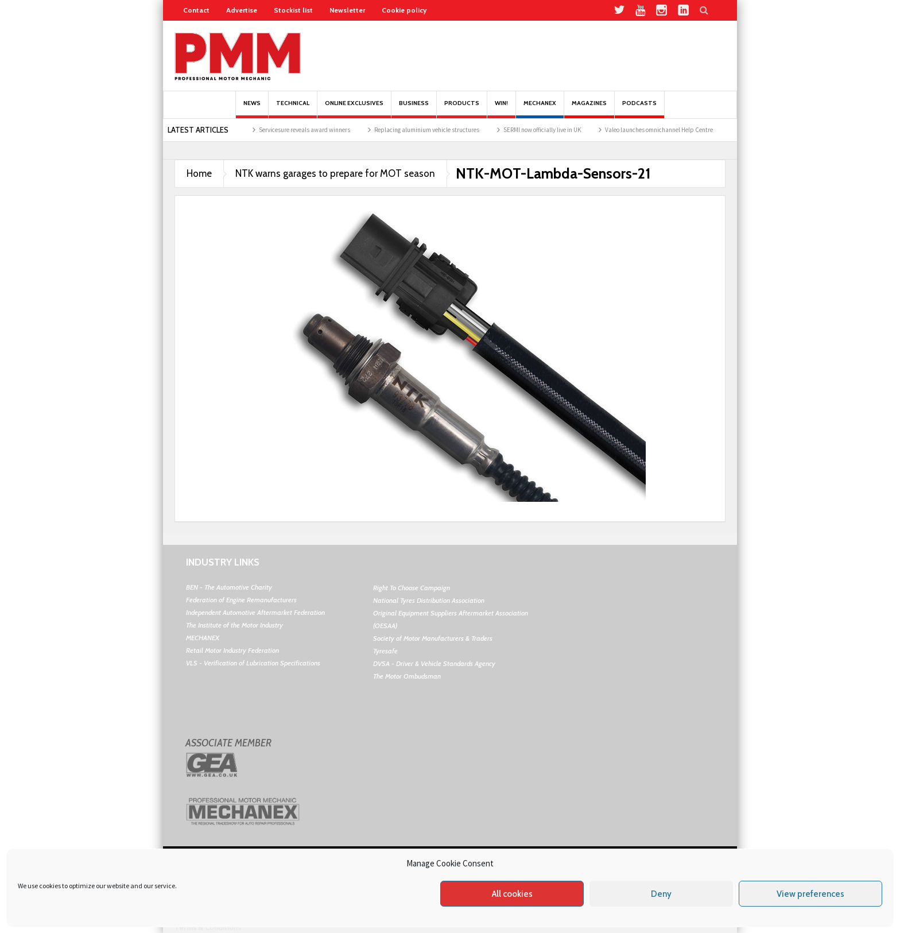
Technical (293, 108)
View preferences (810, 894)
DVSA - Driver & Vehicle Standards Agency (434, 663)
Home (199, 173)
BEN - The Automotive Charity (229, 587)
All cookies (512, 894)
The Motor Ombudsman (407, 676)
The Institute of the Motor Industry (234, 625)
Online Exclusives (354, 108)
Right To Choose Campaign (411, 587)
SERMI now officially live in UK (553, 130)
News (252, 108)
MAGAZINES (589, 108)
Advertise (241, 10)
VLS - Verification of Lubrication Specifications (253, 663)
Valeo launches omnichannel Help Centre (670, 130)
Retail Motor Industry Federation (232, 650)
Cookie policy (404, 10)
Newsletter (347, 10)
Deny (661, 894)
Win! (501, 108)
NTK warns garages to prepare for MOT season (335, 173)
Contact (196, 10)
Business (413, 108)
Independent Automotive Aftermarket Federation (255, 612)
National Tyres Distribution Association (428, 600)
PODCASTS (639, 108)
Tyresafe (385, 650)
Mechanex (540, 108)
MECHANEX (202, 637)
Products (462, 108)
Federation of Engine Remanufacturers (241, 599)
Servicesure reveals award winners (316, 130)
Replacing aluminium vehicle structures (438, 130)
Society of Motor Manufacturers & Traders (432, 638)
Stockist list (293, 10)
